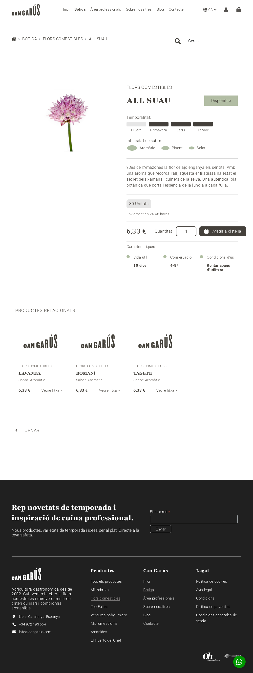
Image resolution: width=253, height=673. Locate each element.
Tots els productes (106, 581)
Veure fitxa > (52, 390)
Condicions (205, 598)
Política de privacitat (213, 606)
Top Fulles (99, 606)
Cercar (178, 41)
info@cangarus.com (35, 632)
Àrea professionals (159, 598)
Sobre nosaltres (156, 606)
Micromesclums (104, 623)
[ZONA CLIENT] (224, 9)
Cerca (193, 41)
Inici (146, 581)
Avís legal (204, 590)
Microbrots (100, 590)
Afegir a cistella (222, 231)
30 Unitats (138, 203)
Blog (146, 615)
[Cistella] (238, 10)
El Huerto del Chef (106, 640)
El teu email (160, 511)
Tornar (27, 430)
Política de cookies (211, 581)
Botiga (29, 39)
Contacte (151, 623)
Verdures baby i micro (109, 615)
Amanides (99, 632)
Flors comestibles (63, 39)
